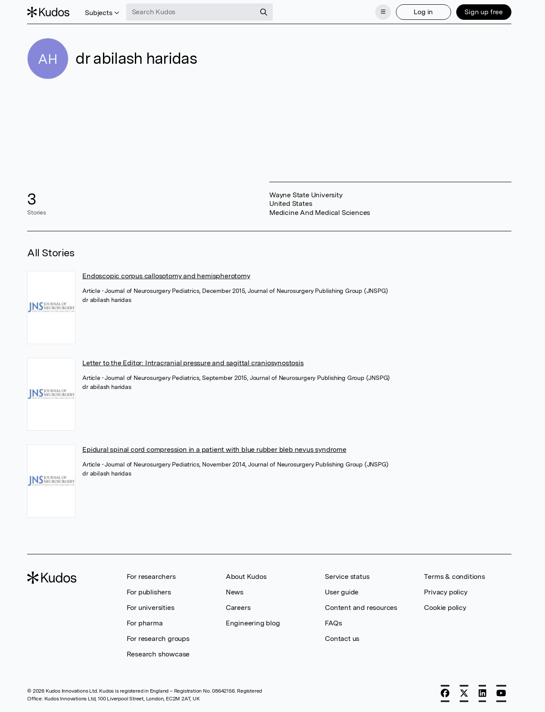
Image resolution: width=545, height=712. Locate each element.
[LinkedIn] (482, 693)
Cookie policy (445, 607)
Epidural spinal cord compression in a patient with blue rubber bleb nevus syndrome (214, 449)
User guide (341, 592)
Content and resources (361, 607)
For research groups (158, 638)
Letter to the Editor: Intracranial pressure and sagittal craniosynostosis (192, 363)
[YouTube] (501, 693)
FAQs (333, 623)
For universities (150, 607)
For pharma (145, 623)
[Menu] (383, 12)
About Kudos (246, 576)
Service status (347, 576)
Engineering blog (253, 623)
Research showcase (158, 654)
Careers (238, 607)
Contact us (342, 638)
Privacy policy (445, 592)
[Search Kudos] (191, 12)
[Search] (263, 12)
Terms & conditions (454, 576)
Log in (423, 12)
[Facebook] (445, 693)
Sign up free (483, 12)
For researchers (151, 576)
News (234, 592)
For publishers (149, 592)
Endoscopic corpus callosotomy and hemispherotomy (166, 276)
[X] (464, 693)
